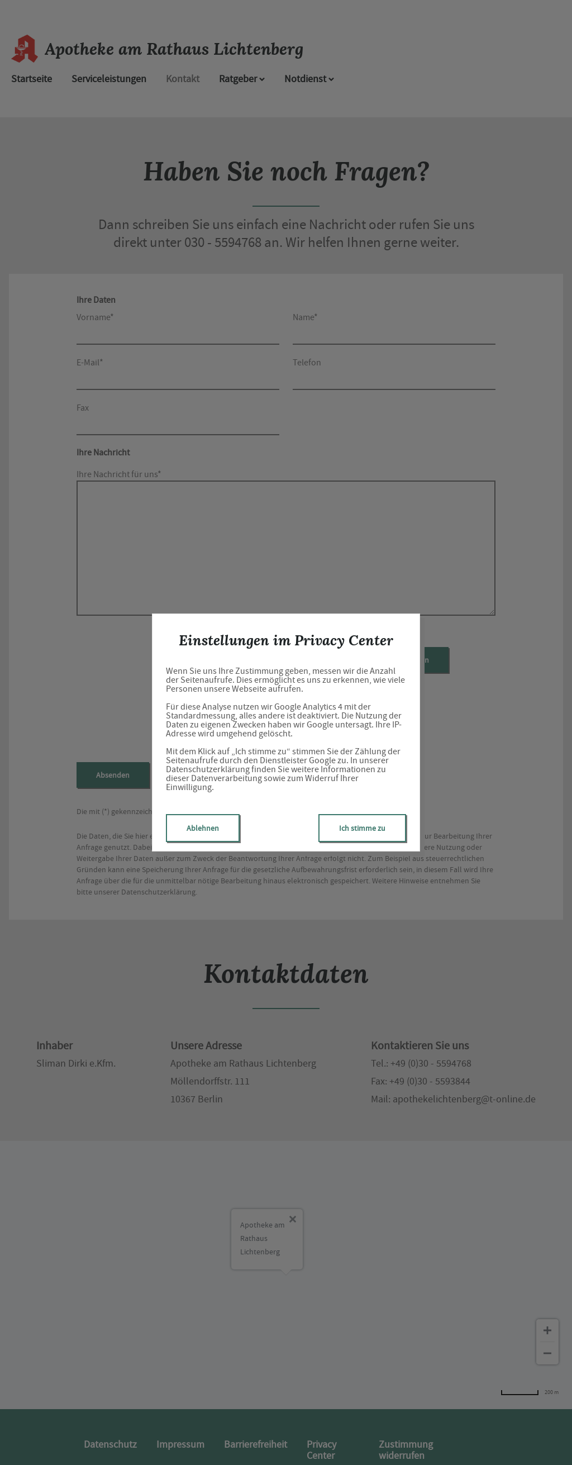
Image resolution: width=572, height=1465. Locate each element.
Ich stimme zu (362, 828)
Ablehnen (203, 828)
